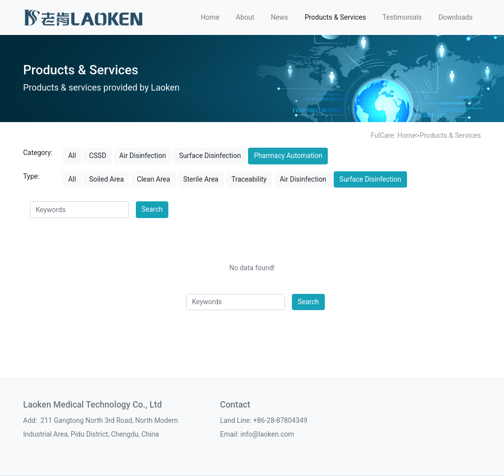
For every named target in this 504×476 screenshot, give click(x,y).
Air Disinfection (142, 155)
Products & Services (335, 17)
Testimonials (402, 17)
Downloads (456, 17)
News (279, 17)
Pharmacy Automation (288, 155)
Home (210, 17)
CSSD (97, 155)
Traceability (249, 179)
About (245, 17)
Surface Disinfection (210, 155)
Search (152, 209)
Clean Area (153, 179)
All (72, 155)
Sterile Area (201, 179)
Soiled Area (106, 179)
